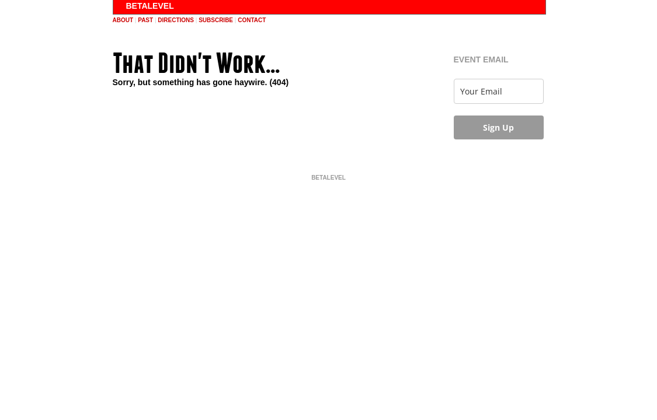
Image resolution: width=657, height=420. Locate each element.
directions (176, 20)
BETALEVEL (150, 5)
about (123, 20)
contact (252, 20)
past (145, 20)
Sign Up (498, 127)
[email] (499, 91)
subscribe (216, 20)
